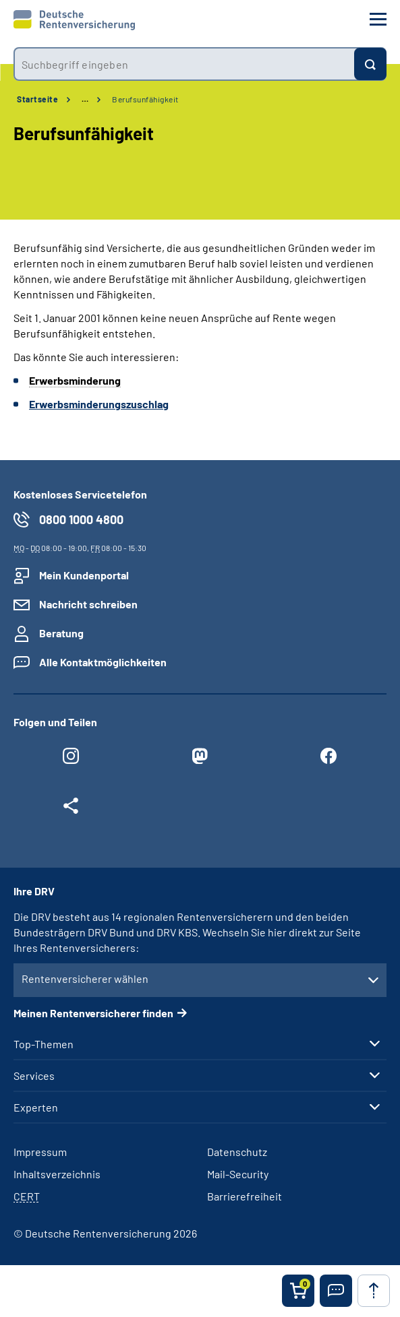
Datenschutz (237, 1151)
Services (34, 1075)
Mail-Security (237, 1173)
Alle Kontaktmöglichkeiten (103, 661)
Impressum (40, 1151)
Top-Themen (43, 1044)
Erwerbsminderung (75, 380)
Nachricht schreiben (88, 604)
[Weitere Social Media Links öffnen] (71, 809)
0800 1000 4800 (81, 519)
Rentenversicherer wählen (85, 978)
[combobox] (183, 64)
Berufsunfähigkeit (145, 99)
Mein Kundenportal (84, 575)
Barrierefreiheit (244, 1196)
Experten (35, 1107)
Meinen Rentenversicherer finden (93, 1012)
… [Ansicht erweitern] (85, 99)
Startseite (37, 99)
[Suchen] (370, 64)
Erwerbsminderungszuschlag (99, 403)
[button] (336, 1291)
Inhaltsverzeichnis (57, 1173)
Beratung (61, 633)
